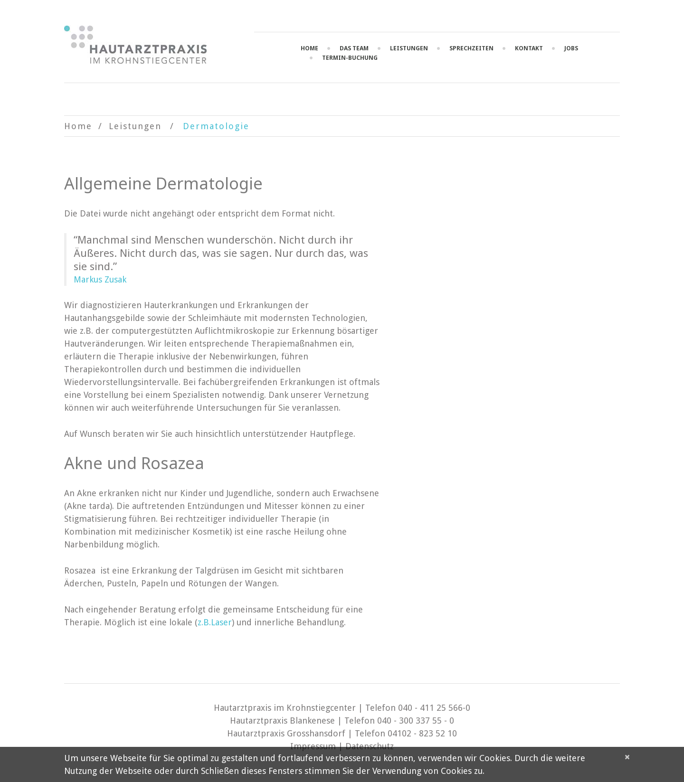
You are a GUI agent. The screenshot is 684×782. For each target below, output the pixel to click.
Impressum (313, 746)
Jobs (571, 48)
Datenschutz (369, 746)
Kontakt (529, 48)
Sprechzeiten (471, 48)
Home (309, 48)
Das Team (354, 48)
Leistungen (409, 48)
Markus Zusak (100, 279)
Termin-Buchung (350, 58)
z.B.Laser (215, 622)
